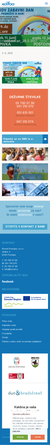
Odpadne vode (9, 325)
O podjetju (7, 333)
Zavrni (38, 437)
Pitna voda (7, 321)
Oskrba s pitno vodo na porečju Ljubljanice (21, 341)
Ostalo (5, 337)
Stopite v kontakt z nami (25, 227)
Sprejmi (20, 437)
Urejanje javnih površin (12, 329)
